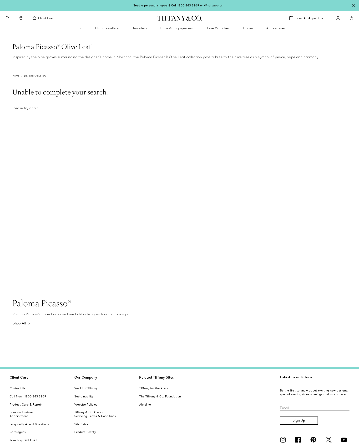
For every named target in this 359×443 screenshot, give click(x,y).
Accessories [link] (276, 28)
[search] (8, 18)
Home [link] (248, 28)
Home (15, 75)
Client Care (19, 377)
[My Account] (338, 18)
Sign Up (299, 420)
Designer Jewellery (35, 75)
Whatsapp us (213, 5)
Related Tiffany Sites (156, 377)
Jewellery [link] (139, 28)
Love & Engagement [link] (177, 28)
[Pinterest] (314, 440)
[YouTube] (345, 440)
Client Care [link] (43, 18)
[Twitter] (329, 440)
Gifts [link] (78, 28)
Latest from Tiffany (296, 377)
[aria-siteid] (17, 388)
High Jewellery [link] (107, 28)
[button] (8, 18)
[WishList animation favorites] (351, 18)
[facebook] (299, 440)
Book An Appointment (311, 18)
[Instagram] (284, 440)
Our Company (85, 377)
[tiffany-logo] (179, 18)
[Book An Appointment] (308, 18)
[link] (21, 18)
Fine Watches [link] (218, 28)
